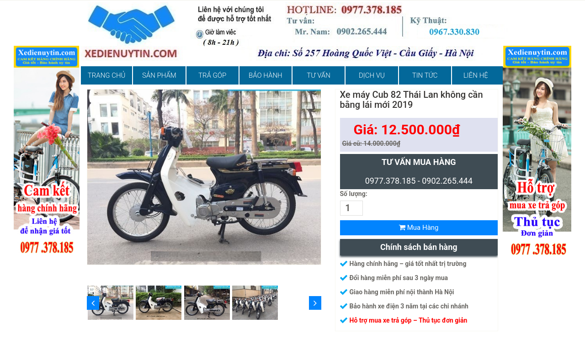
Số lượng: (353, 193)
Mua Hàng (419, 227)
